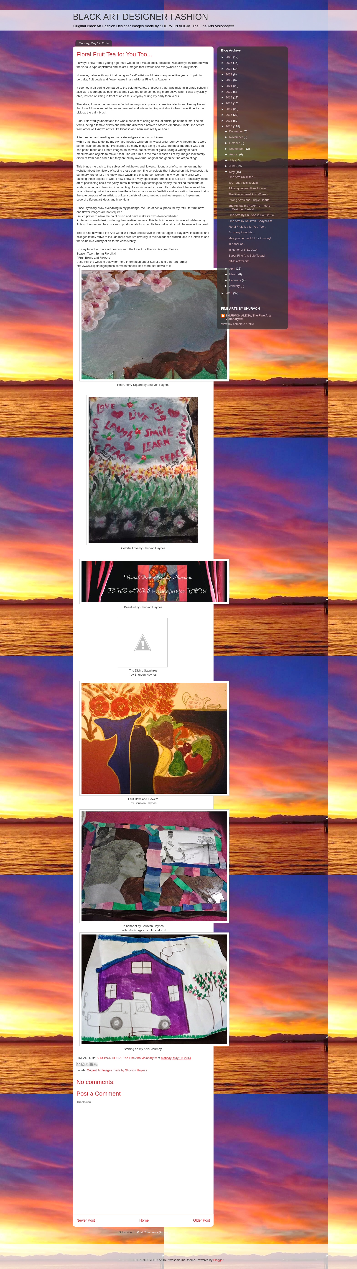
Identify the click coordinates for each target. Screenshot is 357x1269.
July (232, 160)
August (234, 154)
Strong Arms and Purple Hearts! (249, 200)
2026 (229, 57)
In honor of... (236, 244)
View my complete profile (237, 324)
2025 (229, 62)
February (235, 280)
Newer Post (85, 1220)
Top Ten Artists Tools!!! (243, 182)
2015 (229, 120)
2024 (229, 68)
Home (144, 1220)
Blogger (218, 1260)
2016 (229, 114)
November (236, 137)
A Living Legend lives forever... (248, 188)
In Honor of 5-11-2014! (243, 249)
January (235, 286)
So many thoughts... (241, 232)
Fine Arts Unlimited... (242, 177)
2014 (229, 126)
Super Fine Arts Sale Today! (246, 255)
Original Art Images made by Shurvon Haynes (117, 1070)
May (232, 172)
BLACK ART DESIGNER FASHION (140, 17)
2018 (229, 103)
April (232, 268)
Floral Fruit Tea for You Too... (247, 226)
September (237, 148)
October (235, 143)
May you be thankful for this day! (249, 238)
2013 (229, 293)
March (233, 274)
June (233, 166)
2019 (229, 97)
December (236, 131)
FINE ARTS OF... (239, 261)
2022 (229, 80)
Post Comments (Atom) (152, 1232)
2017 (229, 109)
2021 (229, 86)
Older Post (201, 1220)
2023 (229, 74)
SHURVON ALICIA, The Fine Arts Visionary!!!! (248, 317)
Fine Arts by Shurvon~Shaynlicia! (250, 221)
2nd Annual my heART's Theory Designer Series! (249, 207)
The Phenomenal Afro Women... (249, 194)
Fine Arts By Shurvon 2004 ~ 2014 (250, 215)
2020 (229, 91)
